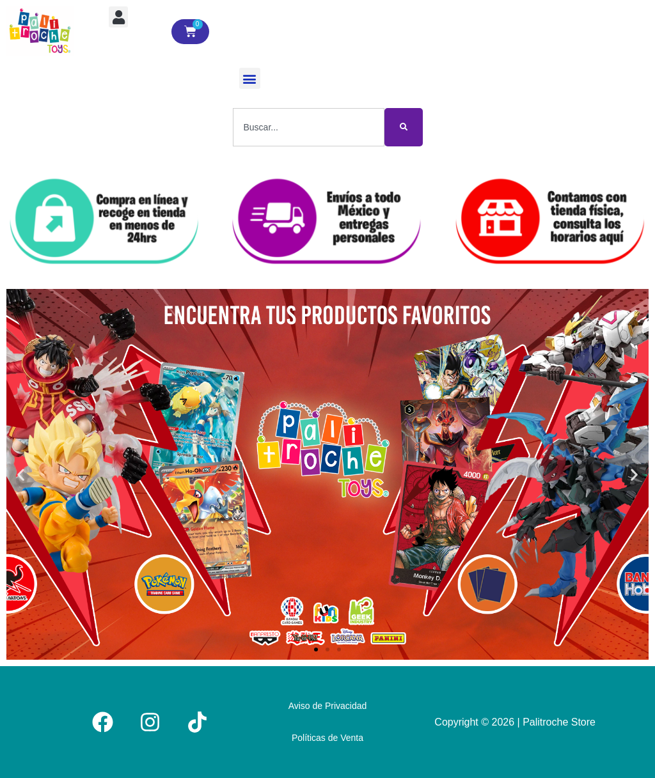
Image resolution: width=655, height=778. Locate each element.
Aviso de (327, 706)
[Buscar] (403, 127)
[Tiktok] (197, 722)
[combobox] (308, 127)
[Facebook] (102, 722)
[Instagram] (150, 722)
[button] (118, 16)
